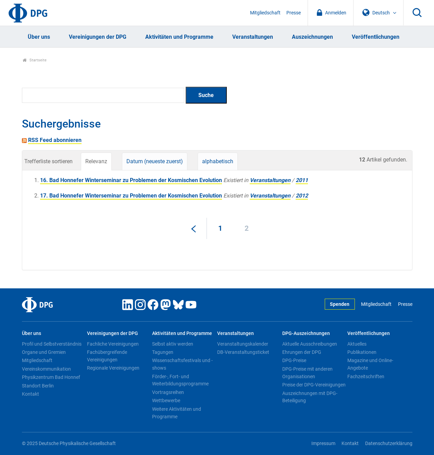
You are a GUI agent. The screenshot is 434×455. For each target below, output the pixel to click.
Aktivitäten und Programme (179, 37)
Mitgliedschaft (265, 13)
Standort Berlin (38, 385)
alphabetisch (217, 161)
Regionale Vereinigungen (113, 368)
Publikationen (361, 352)
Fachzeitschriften (365, 376)
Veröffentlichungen (375, 37)
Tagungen (162, 352)
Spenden (339, 304)
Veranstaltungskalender (242, 344)
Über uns (39, 37)
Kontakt (30, 394)
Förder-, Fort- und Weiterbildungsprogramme (180, 380)
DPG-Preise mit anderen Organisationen (307, 372)
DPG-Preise (294, 360)
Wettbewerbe (166, 400)
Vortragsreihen (168, 392)
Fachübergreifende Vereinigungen (107, 355)
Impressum (323, 443)
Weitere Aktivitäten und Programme (176, 412)
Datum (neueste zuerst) (154, 161)
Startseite (35, 60)
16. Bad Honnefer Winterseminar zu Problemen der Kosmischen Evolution (131, 180)
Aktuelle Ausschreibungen (309, 344)
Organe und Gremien (44, 352)
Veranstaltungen (252, 37)
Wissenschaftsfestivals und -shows (182, 364)
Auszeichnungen (312, 37)
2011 (302, 180)
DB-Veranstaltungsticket (243, 352)
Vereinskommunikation (46, 369)
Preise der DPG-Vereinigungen (314, 384)
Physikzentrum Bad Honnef (51, 377)
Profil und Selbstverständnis (52, 344)
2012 (302, 195)
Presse (293, 13)
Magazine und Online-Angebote (370, 364)
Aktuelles (357, 344)
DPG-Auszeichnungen (306, 333)
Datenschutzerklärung (388, 443)
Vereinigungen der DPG (97, 37)
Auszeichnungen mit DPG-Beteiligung (309, 397)
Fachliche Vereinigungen (113, 344)
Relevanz (96, 161)
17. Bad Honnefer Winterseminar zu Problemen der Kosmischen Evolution (131, 195)
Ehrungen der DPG (301, 352)
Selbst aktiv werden (172, 344)
